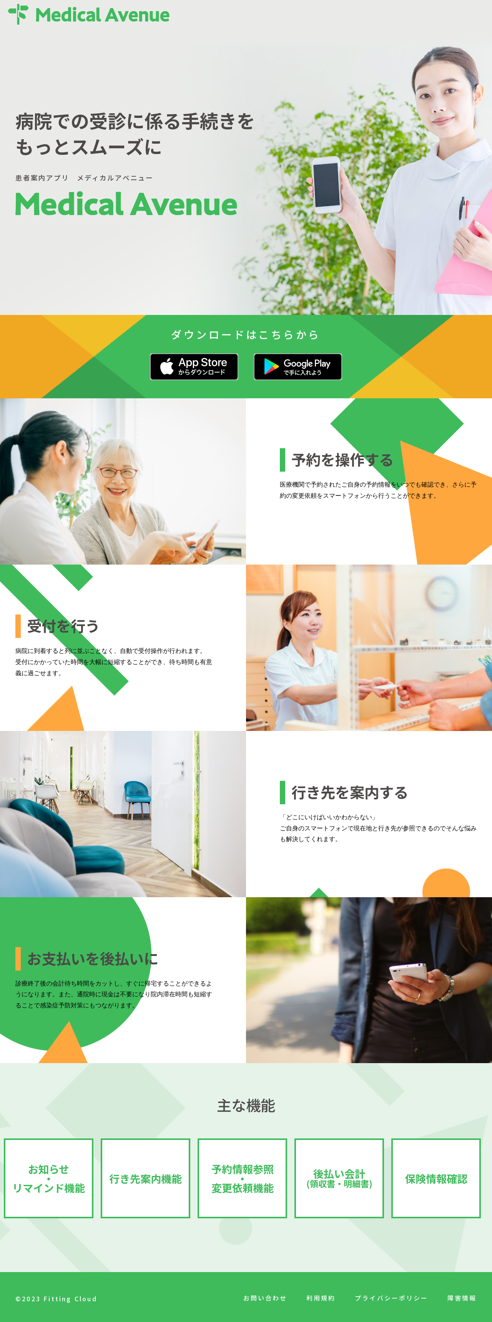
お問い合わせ (264, 1297)
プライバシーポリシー (391, 1297)
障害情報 (462, 1297)
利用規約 (320, 1297)
